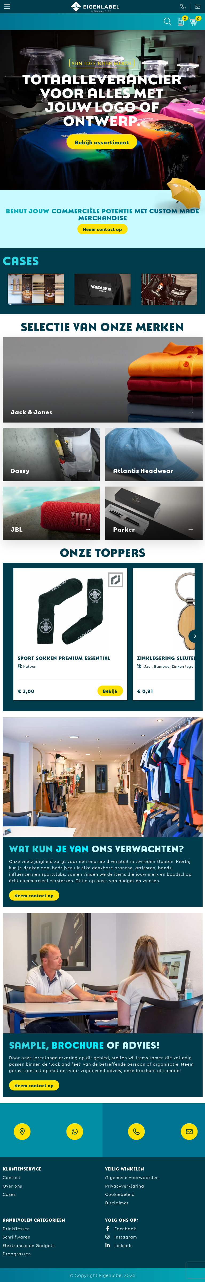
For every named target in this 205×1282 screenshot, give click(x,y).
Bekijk (110, 691)
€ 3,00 (26, 691)
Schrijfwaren (16, 1236)
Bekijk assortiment (101, 141)
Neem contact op (102, 229)
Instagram (121, 1236)
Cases (9, 1194)
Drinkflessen (16, 1228)
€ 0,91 (145, 691)
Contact (12, 1177)
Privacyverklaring (124, 1185)
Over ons (12, 1185)
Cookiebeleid (120, 1194)
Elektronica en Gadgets (29, 1245)
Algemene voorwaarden (132, 1177)
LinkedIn (119, 1245)
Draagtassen (17, 1253)
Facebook (120, 1228)
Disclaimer (117, 1202)
